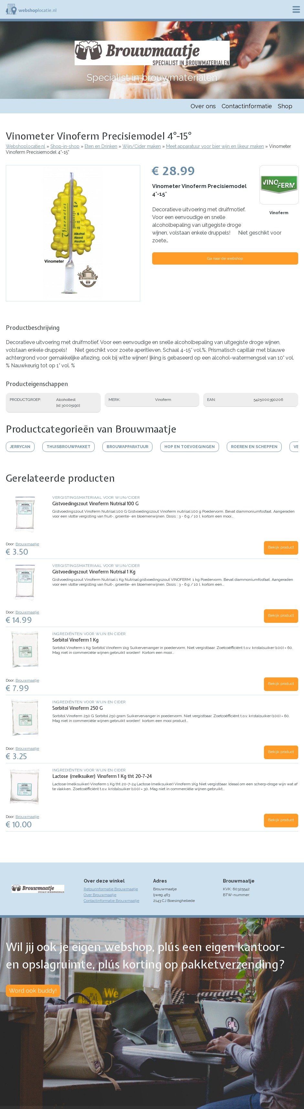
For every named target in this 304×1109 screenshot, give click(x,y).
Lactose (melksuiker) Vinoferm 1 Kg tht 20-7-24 (102, 776)
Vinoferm (278, 213)
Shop (285, 106)
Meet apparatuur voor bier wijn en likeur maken (215, 146)
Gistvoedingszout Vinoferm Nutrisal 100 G (95, 504)
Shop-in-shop (64, 146)
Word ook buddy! (33, 990)
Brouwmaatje (27, 544)
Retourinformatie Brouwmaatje (111, 889)
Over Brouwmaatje (100, 895)
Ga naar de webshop (225, 258)
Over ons (203, 106)
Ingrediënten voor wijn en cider (89, 634)
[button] (73, 298)
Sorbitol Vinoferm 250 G (77, 708)
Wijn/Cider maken (141, 146)
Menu (296, 9)
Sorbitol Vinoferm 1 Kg (75, 640)
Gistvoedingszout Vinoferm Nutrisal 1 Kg (93, 572)
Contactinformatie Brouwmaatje (111, 900)
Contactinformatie (247, 106)
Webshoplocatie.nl (25, 146)
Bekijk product (281, 547)
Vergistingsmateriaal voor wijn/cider (96, 497)
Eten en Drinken (101, 146)
